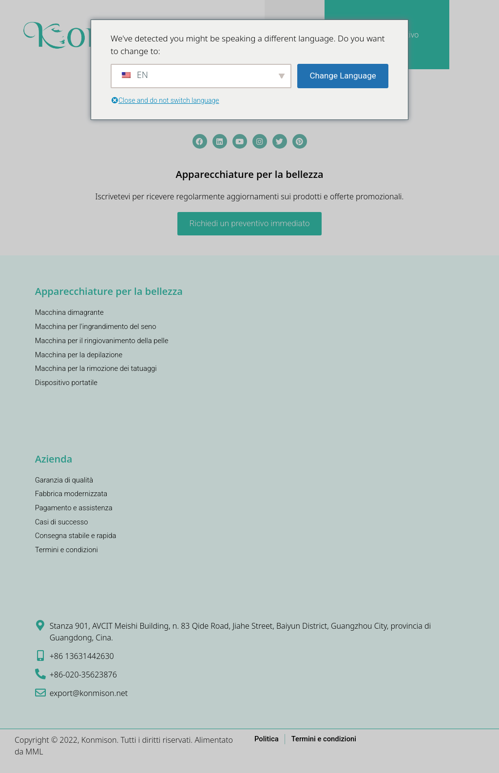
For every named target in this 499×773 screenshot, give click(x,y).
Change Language (342, 75)
